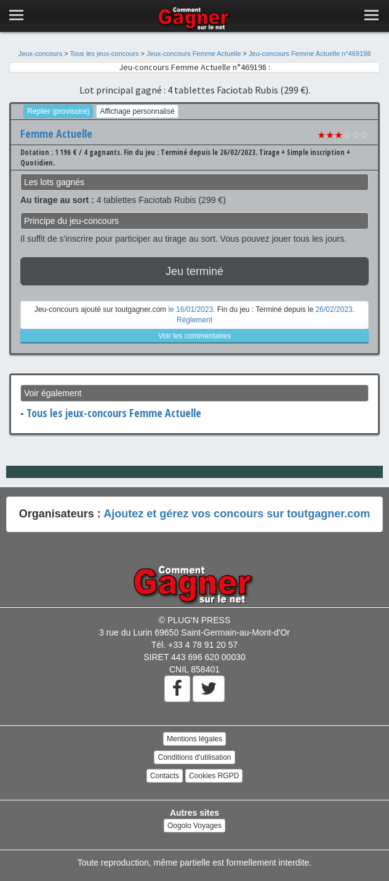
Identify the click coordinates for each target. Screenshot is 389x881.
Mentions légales (194, 739)
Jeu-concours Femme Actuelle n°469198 (310, 53)
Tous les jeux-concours (104, 53)
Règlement (194, 320)
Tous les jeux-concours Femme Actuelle (113, 412)
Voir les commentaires (194, 336)
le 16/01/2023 (190, 309)
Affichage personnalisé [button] (137, 111)
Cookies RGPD (214, 775)
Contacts (164, 775)
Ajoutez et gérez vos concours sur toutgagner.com (236, 514)
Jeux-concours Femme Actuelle (193, 53)
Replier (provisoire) (58, 111)
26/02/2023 (334, 309)
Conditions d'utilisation (194, 757)
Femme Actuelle (56, 133)
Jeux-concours (40, 53)
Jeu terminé (194, 271)
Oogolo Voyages (194, 825)
